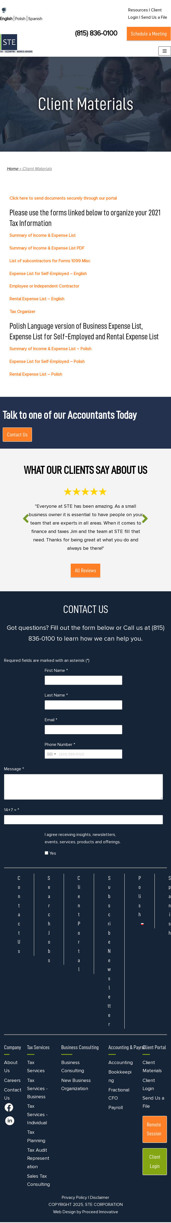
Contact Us (17, 435)
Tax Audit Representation (38, 1159)
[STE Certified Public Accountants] (16, 43)
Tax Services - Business (37, 1089)
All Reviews (85, 570)
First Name (56, 671)
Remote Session (154, 1129)
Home (12, 168)
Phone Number (60, 745)
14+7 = (11, 810)
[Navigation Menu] (164, 51)
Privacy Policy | (75, 1198)
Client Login (154, 1162)
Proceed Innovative (100, 1212)
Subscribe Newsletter (109, 951)
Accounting (120, 1063)
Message (14, 769)
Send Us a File (154, 17)
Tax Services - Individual (37, 1115)
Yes (50, 854)
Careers (12, 1081)
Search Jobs (49, 919)
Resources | (139, 10)
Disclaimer (99, 1198)
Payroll (115, 1108)
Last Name (56, 695)
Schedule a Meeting (149, 33)
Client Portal (79, 924)
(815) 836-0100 (96, 33)
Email (51, 720)
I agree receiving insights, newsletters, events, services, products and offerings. (83, 839)
